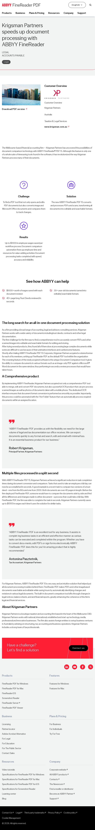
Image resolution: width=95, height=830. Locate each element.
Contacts (53, 779)
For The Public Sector (11, 748)
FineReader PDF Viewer (12, 708)
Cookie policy (70, 812)
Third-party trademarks (34, 812)
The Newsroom (56, 784)
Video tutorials (8, 769)
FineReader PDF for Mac (13, 688)
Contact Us (7, 812)
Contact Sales (8, 753)
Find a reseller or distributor (61, 789)
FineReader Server (10, 703)
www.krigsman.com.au (57, 127)
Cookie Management (11, 818)
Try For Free (54, 734)
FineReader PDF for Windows (15, 683)
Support (53, 798)
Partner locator (8, 729)
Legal (6, 62)
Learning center (9, 794)
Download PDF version (15, 109)
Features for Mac (56, 688)
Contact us (78, 648)
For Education (8, 743)
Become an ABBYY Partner (61, 794)
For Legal (6, 738)
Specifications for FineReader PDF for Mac (21, 779)
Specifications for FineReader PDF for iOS (20, 784)
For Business (55, 724)
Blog (4, 798)
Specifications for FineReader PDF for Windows (23, 774)
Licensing (6, 724)
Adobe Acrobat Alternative (14, 734)
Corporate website (57, 769)
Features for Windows (59, 683)
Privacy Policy (54, 812)
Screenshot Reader (10, 698)
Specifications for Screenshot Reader (18, 789)
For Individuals (55, 729)
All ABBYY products (58, 774)
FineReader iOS (9, 693)
